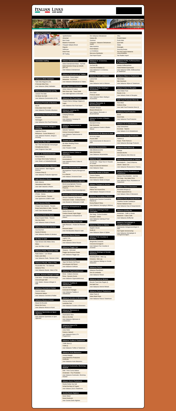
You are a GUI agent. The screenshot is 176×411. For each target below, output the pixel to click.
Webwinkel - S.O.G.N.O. (70, 79)
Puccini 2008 (94, 138)
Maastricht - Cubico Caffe (124, 215)
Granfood (93, 40)
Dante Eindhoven (68, 398)
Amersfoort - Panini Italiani (70, 77)
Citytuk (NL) (93, 187)
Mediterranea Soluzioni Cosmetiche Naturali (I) (100, 200)
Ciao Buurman (39, 230)
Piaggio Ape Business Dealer (71, 252)
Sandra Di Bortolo (40, 232)
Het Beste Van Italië (41, 96)
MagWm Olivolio (95, 228)
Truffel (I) (65, 345)
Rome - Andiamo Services (70, 274)
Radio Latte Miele (40, 256)
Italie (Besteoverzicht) (96, 150)
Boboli (119, 114)
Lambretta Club (67, 303)
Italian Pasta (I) (94, 294)
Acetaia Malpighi (68, 355)
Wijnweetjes (120, 79)
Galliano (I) (120, 138)
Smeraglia (120, 47)
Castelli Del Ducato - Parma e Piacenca (71, 187)
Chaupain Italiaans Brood (70, 45)
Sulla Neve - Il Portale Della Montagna (46, 277)
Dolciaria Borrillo (122, 153)
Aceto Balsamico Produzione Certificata (71, 358)
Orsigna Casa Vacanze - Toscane (45, 206)
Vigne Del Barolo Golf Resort (71, 262)
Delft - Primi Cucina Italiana (71, 370)
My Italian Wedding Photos (71, 143)
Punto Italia (120, 40)
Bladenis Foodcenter (69, 42)
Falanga (119, 150)
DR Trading (66, 54)
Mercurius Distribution (96, 53)
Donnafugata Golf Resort (70, 264)
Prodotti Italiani (121, 38)
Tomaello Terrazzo (95, 108)
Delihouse (66, 49)
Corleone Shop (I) (40, 172)
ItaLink (37, 105)
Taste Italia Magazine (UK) (43, 82)
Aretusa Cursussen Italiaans (71, 132)
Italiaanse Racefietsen (96, 270)
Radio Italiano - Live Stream (43, 254)
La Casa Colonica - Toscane (43, 196)
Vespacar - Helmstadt (69, 250)
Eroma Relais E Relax (96, 203)
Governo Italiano (40, 291)
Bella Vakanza (39, 182)
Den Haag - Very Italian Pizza (126, 178)
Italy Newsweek (94, 125)
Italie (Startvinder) (95, 152)
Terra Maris (120, 103)
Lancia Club (93, 79)
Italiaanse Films (40, 268)
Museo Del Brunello (41, 303)
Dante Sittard (66, 396)
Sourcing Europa (122, 49)
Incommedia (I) (67, 159)
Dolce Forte (66, 51)
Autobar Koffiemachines (124, 65)
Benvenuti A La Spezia (96, 177)
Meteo (37, 244)
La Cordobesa (94, 51)
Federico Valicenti (68, 332)
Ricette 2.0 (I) (121, 93)
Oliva (118, 36)
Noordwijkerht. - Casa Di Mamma (127, 162)
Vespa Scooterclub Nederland (99, 165)
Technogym (38, 120)
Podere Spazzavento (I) (124, 192)
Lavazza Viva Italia (41, 94)
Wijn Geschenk (121, 81)
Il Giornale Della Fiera (41, 84)
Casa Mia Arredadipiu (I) (97, 67)
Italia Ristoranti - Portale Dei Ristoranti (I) (74, 225)
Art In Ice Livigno (95, 136)
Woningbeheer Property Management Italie (74, 171)
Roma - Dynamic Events (70, 276)
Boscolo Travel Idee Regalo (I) (99, 282)
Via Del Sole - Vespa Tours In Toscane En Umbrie (101, 162)
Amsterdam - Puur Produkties (71, 373)
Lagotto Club (66, 238)
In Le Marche (66, 174)
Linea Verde (66, 330)
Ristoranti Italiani (68, 228)
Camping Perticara (68, 114)
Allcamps (65, 117)
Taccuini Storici (67, 287)
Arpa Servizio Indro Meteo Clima (45, 242)
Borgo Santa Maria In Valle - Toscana (46, 208)
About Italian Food (122, 91)
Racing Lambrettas (68, 301)
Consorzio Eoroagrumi (96, 244)
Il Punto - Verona (40, 194)
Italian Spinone (67, 240)
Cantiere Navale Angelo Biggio (72, 213)
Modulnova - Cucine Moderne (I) (45, 133)
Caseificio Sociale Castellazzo (126, 201)
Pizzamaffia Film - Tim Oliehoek (44, 265)
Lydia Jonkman (67, 157)
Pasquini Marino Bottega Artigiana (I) (74, 101)
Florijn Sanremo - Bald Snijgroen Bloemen (45, 169)
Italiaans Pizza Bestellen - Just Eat (127, 176)
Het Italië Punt (94, 284)
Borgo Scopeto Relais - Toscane (45, 218)
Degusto (65, 47)
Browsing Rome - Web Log (98, 257)
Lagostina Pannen (40, 131)
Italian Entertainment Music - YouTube (74, 64)
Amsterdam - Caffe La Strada (126, 213)
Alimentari (66, 38)
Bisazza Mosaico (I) (96, 110)
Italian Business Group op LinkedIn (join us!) (73, 66)
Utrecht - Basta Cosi (123, 164)
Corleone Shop (121, 105)
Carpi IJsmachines (122, 126)
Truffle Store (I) (67, 343)
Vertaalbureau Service (42, 147)
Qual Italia (120, 42)
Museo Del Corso (40, 305)
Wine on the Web (68, 317)
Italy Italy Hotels (40, 220)
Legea (64, 103)
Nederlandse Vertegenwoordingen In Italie (128, 227)
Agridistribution (67, 36)
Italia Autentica (94, 46)
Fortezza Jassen (95, 95)
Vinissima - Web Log (96, 259)
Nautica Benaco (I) (68, 211)
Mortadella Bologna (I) (123, 189)
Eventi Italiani (67, 145)
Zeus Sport (93, 92)
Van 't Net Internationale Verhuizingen (46, 145)
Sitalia (119, 45)
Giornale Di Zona (95, 123)
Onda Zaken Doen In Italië (43, 108)
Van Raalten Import (123, 55)
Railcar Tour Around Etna (97, 189)
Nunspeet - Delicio (95, 216)
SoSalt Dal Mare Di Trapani (71, 386)
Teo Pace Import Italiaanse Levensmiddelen (125, 52)
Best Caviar (66, 40)
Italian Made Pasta (95, 296)
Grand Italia (120, 117)
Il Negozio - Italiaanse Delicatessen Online (100, 43)
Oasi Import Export (95, 55)
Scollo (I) (92, 230)
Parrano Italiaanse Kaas (124, 204)
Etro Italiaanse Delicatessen (98, 36)
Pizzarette (38, 117)
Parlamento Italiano (41, 293)
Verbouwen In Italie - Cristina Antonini (74, 200)
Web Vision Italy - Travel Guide (72, 91)
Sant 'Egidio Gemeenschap (125, 231)
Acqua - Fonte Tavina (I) (124, 141)
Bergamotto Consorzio (96, 241)
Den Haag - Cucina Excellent (98, 214)
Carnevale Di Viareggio (69, 290)
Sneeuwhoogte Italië (41, 280)
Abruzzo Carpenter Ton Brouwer (72, 197)
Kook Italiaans (94, 49)
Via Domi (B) (94, 65)
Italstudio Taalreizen (69, 130)
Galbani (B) (93, 38)
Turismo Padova (95, 175)
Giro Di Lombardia (95, 272)
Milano (92, 81)
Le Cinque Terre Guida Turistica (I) (45, 159)
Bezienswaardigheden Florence (72, 184)
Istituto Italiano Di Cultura (70, 89)
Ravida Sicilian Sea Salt (70, 384)
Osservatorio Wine (68, 315)
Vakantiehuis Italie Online (43, 184)
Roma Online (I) (40, 156)
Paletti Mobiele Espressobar (125, 67)
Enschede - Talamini (123, 129)
